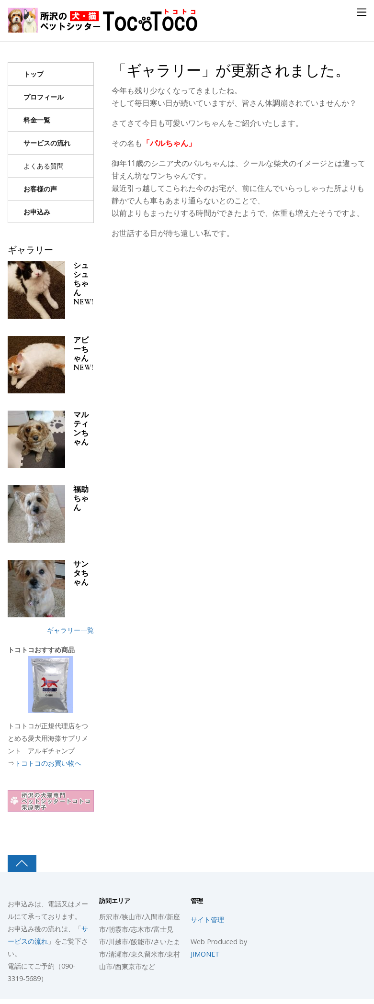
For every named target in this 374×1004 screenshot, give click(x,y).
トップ (33, 73)
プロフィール (43, 96)
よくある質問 (43, 165)
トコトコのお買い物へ (47, 763)
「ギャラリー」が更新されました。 (231, 71)
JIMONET (205, 954)
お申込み (36, 211)
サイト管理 (207, 919)
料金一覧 (36, 119)
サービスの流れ (46, 142)
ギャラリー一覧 (70, 630)
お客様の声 (40, 188)
